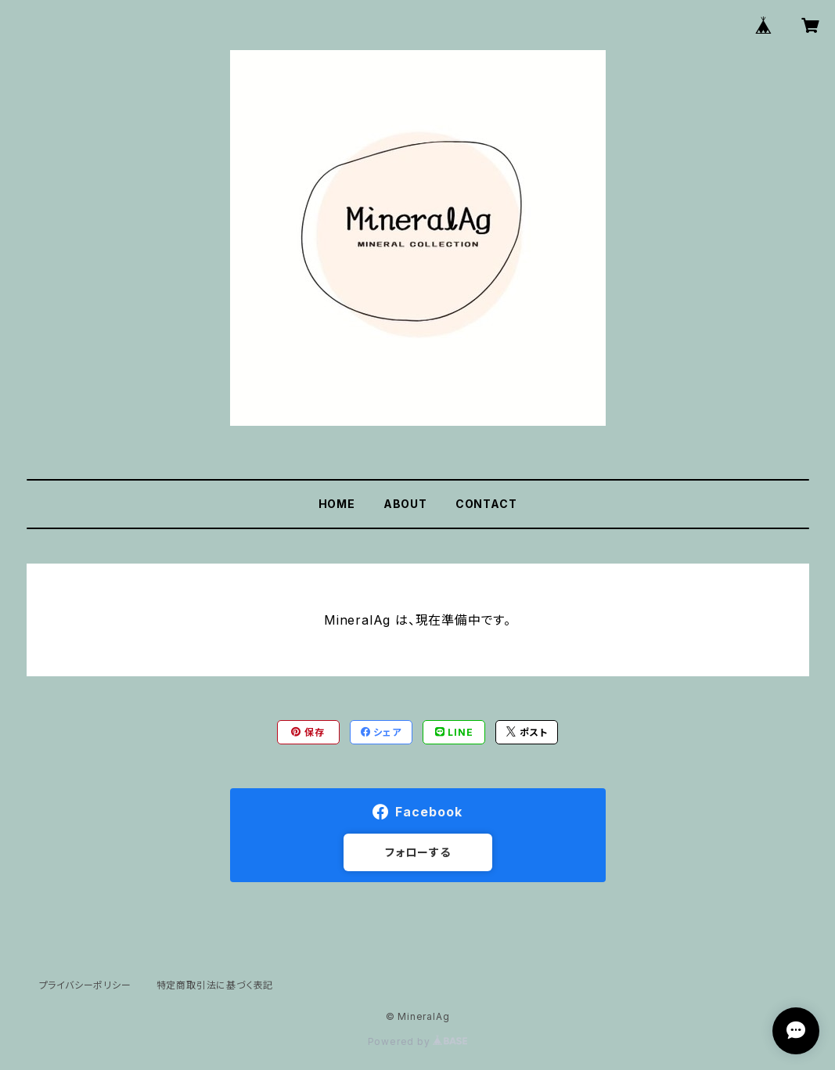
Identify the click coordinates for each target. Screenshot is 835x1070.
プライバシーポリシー (85, 985)
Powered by (418, 1041)
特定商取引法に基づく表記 (215, 985)
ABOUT (405, 503)
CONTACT (486, 503)
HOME (337, 503)
